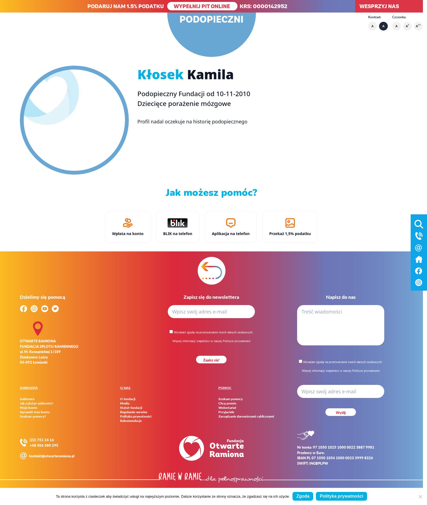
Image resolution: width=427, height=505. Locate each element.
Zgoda (302, 496)
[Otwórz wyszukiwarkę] (418, 223)
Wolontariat (227, 408)
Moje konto (28, 408)
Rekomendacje (131, 421)
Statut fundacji (131, 408)
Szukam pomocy (230, 399)
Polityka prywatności (135, 416)
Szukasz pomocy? (33, 416)
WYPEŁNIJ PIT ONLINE (202, 6)
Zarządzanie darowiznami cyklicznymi (246, 416)
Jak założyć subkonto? (36, 403)
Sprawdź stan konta (35, 412)
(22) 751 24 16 (42, 439)
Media (124, 403)
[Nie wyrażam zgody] (420, 496)
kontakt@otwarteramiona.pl (51, 455)
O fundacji (127, 399)
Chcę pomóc (227, 403)
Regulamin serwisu (133, 412)
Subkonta (27, 399)
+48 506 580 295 (44, 445)
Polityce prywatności (237, 341)
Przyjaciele (226, 412)
